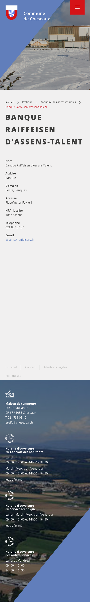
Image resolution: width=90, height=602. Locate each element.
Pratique (27, 102)
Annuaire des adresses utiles (58, 102)
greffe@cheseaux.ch (19, 422)
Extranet (11, 367)
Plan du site (13, 376)
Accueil (9, 102)
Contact (30, 367)
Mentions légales (55, 367)
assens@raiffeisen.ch (19, 240)
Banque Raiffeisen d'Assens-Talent (26, 107)
